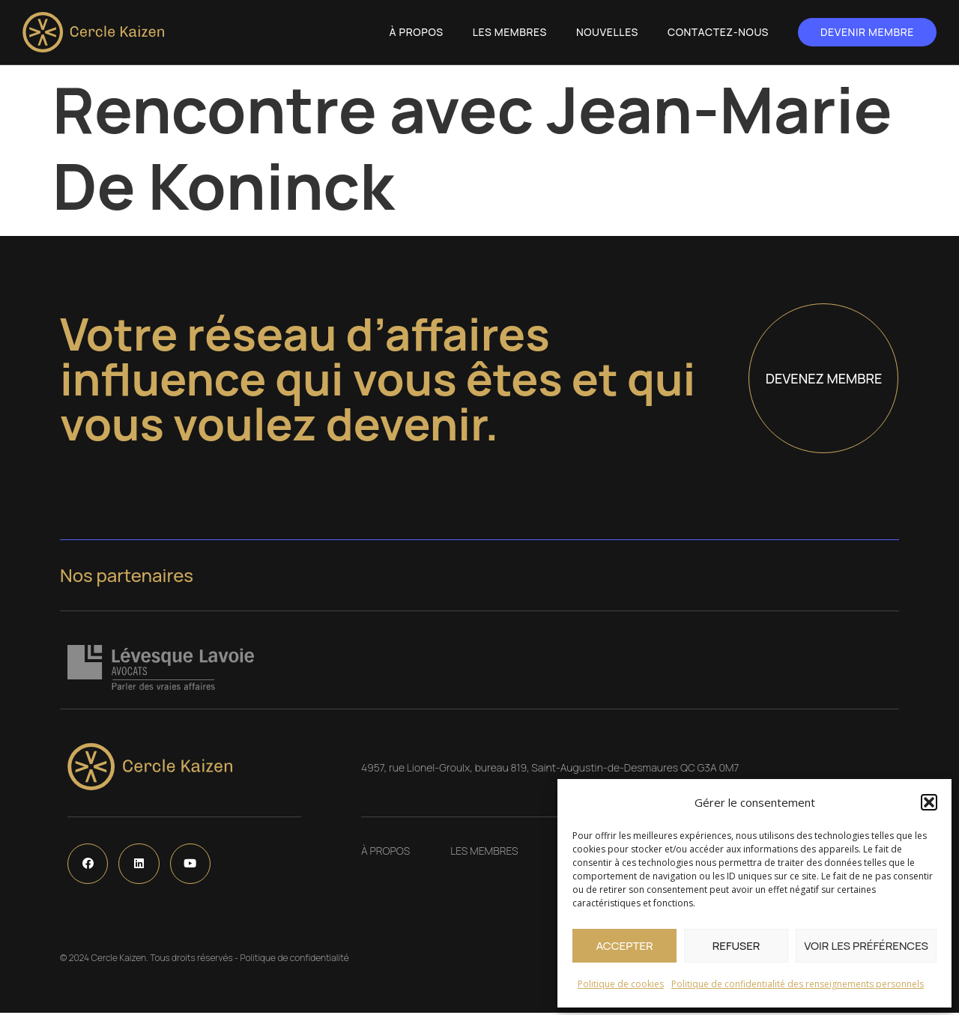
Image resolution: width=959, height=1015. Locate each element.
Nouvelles (607, 32)
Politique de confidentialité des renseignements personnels (797, 984)
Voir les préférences (866, 946)
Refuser (736, 946)
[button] (929, 802)
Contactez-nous (718, 32)
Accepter (624, 946)
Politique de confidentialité (294, 960)
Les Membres (510, 32)
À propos (417, 32)
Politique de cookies (621, 984)
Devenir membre (867, 32)
